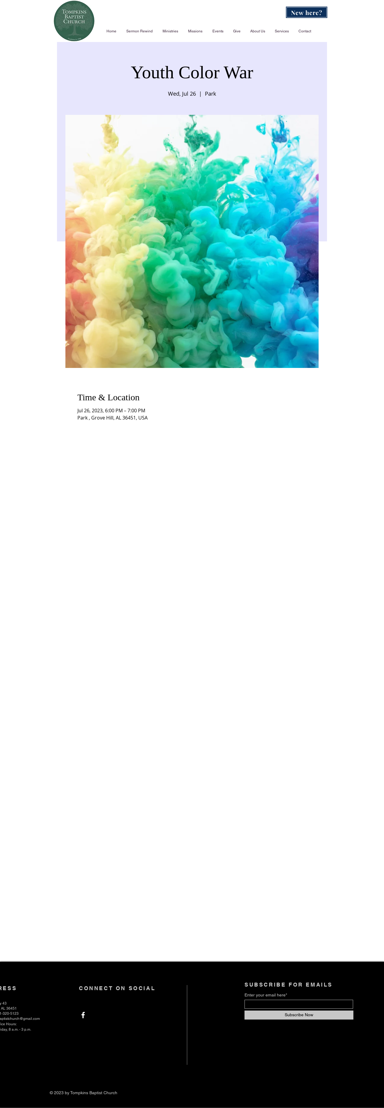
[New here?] (307, 12)
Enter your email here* (265, 995)
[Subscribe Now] (298, 1015)
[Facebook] (83, 1015)
